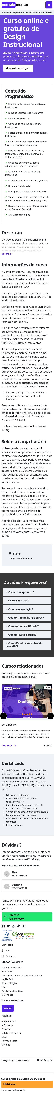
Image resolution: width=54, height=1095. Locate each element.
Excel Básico (8, 971)
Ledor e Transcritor (11, 967)
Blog (4, 1036)
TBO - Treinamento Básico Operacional (22, 975)
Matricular (9, 1084)
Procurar (6, 1029)
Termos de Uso (9, 1040)
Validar (8, 1008)
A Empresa (7, 1025)
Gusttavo (8, 956)
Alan (6, 950)
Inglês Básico (8, 979)
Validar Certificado (11, 1033)
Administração (9, 983)
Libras (5, 987)
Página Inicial (9, 1021)
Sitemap (6, 1044)
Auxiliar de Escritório (12, 990)
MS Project (7, 994)
